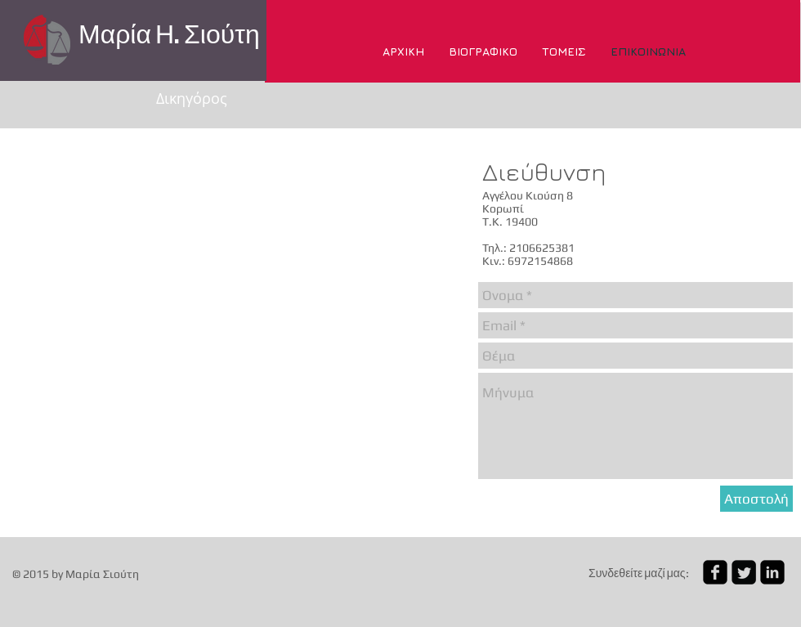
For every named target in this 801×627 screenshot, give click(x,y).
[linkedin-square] (772, 572)
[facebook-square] (715, 572)
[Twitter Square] (744, 572)
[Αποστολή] (756, 499)
